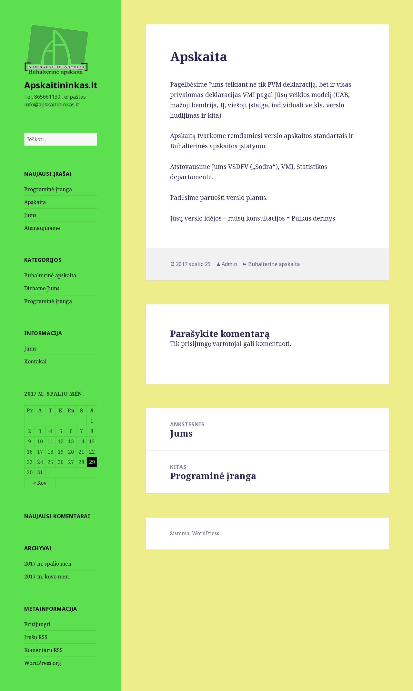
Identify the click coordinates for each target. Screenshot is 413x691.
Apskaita (35, 202)
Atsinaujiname (42, 228)
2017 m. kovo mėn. (47, 576)
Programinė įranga (48, 189)
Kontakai (35, 361)
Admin (229, 264)
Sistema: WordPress (194, 533)
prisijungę (196, 344)
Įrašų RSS (35, 637)
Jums (30, 215)
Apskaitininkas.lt (60, 85)
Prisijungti (37, 624)
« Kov (39, 482)
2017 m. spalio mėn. (48, 563)
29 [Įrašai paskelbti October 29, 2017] (92, 462)
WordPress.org (42, 662)
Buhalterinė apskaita (50, 275)
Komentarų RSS (43, 650)
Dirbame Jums (41, 288)
